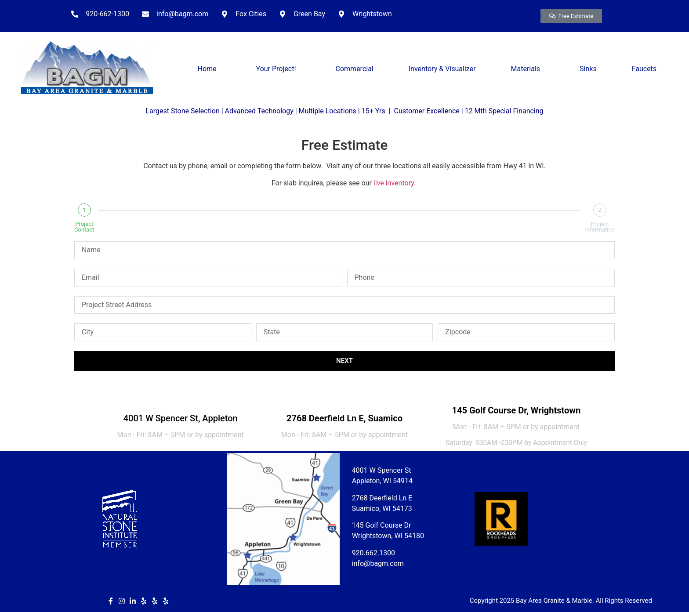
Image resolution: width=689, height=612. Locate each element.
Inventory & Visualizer (442, 69)
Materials (528, 69)
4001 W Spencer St (381, 470)
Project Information (600, 226)
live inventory (394, 183)
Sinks (588, 69)
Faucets (644, 69)
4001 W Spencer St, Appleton (180, 418)
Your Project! (278, 69)
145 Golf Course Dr (381, 525)
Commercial (355, 69)
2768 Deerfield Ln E (382, 498)
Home (209, 69)
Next (344, 361)
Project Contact (84, 226)
